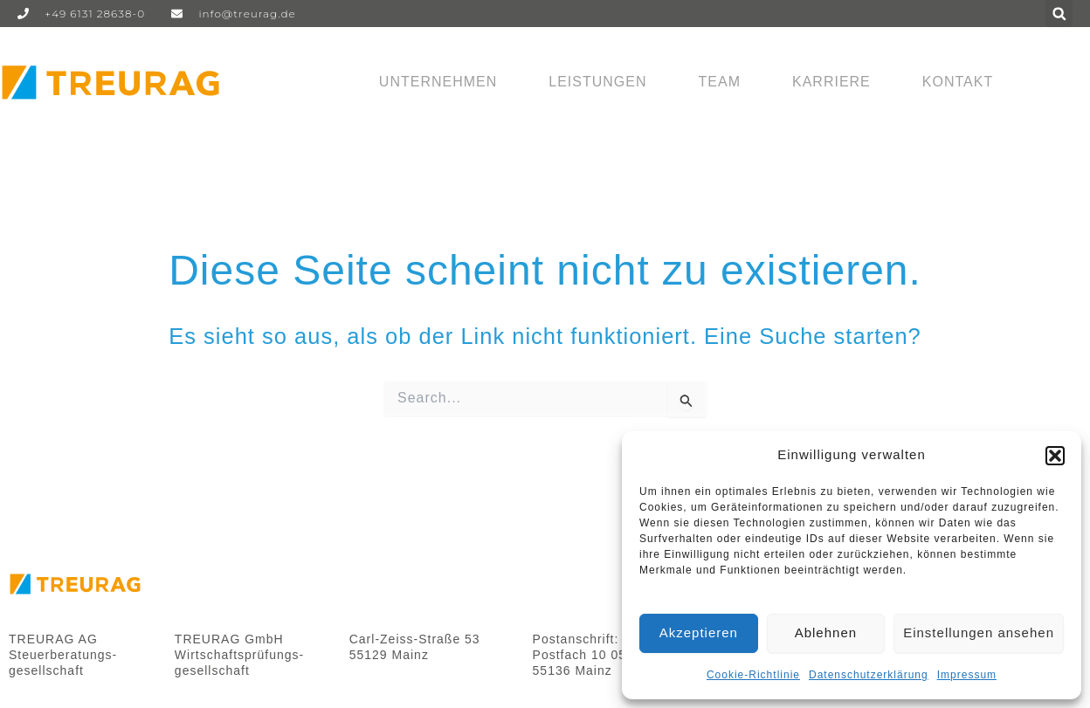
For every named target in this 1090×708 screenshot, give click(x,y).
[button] (1055, 455)
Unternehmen (438, 81)
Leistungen (597, 81)
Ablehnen (826, 632)
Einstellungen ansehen (978, 632)
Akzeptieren (698, 632)
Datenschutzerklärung (868, 675)
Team (720, 81)
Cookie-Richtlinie (753, 675)
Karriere (831, 81)
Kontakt (957, 81)
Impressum (967, 675)
